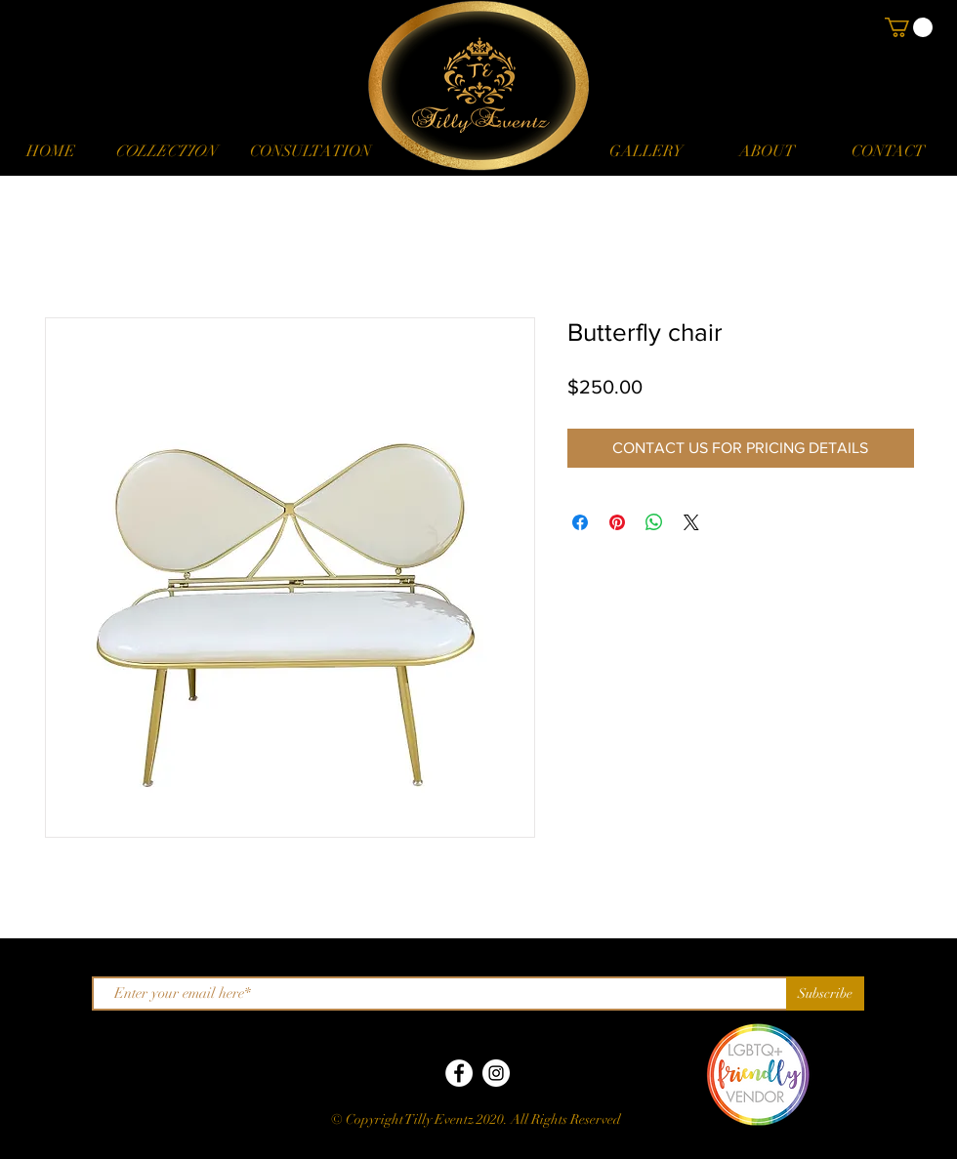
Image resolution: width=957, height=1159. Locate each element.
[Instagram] (496, 1073)
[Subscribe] (825, 993)
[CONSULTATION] (310, 151)
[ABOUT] (766, 151)
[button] (165, 151)
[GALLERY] (645, 151)
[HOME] (51, 151)
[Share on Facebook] (580, 522)
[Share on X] (691, 522)
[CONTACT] (887, 151)
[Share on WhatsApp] (654, 522)
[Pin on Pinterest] (617, 522)
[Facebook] (459, 1073)
